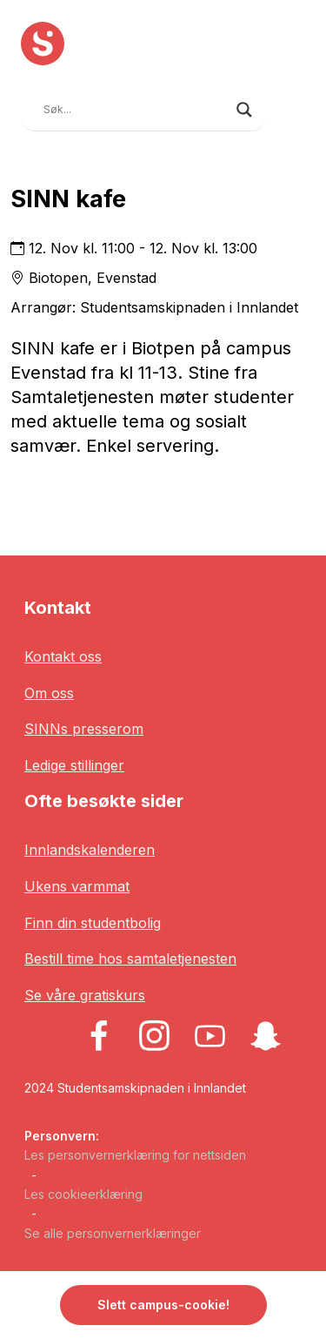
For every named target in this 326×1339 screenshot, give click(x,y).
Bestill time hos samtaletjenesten (130, 958)
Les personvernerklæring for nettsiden (135, 1154)
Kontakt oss (63, 656)
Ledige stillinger (74, 765)
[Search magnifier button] (244, 110)
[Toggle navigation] (292, 107)
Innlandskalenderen (89, 849)
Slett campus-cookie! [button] (163, 1304)
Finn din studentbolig (92, 923)
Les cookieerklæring (83, 1194)
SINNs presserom (83, 728)
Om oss (49, 693)
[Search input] (135, 110)
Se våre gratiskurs (84, 995)
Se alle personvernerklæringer (112, 1233)
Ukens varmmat (77, 886)
